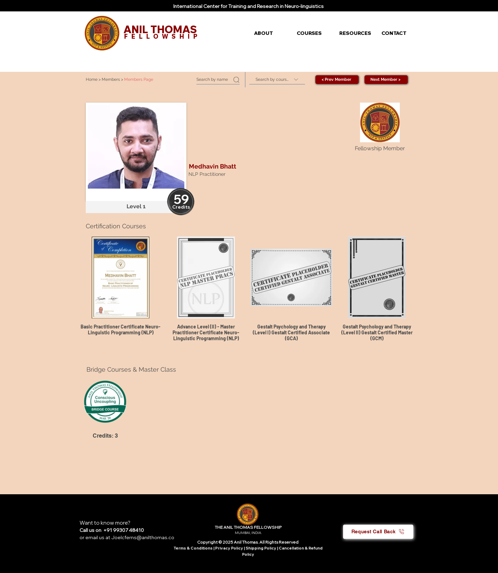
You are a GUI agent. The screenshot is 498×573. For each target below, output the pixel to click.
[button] (270, 33)
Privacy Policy (229, 548)
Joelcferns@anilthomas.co (142, 537)
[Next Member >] (386, 79)
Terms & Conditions (193, 548)
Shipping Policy (261, 548)
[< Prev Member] (337, 79)
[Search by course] (277, 79)
